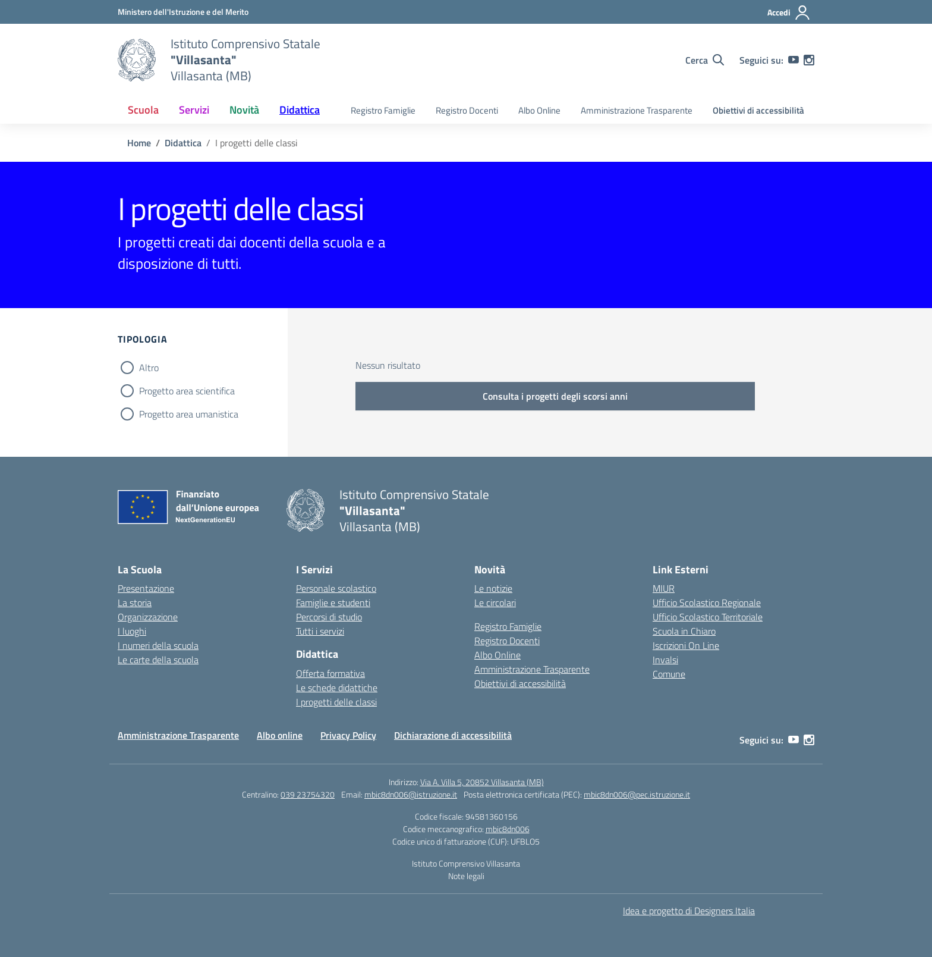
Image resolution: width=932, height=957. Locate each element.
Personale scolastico (336, 588)
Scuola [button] (143, 110)
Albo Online (539, 110)
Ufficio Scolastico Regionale (707, 602)
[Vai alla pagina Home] (139, 143)
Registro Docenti (467, 110)
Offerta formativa (330, 673)
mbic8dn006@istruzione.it (410, 794)
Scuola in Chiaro (684, 631)
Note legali (466, 876)
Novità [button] (244, 110)
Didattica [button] (299, 110)
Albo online (280, 735)
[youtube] (793, 60)
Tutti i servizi (320, 631)
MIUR (664, 588)
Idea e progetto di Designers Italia (689, 910)
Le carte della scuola (158, 659)
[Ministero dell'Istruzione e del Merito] (183, 11)
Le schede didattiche (336, 687)
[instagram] (809, 60)
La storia (135, 602)
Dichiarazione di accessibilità (453, 735)
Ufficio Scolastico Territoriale (708, 617)
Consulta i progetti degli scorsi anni (555, 396)
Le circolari (495, 602)
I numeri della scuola (158, 645)
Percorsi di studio (329, 617)
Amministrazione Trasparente (636, 110)
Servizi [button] (194, 110)
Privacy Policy (348, 735)
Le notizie (493, 588)
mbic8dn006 (508, 829)
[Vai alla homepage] (137, 60)
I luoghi (132, 631)
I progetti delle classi (336, 702)
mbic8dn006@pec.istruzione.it (637, 794)
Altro (149, 367)
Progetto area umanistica (188, 414)
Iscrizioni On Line (686, 645)
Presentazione (146, 588)
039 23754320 (308, 794)
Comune (669, 674)
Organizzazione (148, 617)
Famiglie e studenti (333, 602)
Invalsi (665, 659)
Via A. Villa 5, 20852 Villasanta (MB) (482, 782)
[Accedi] (789, 12)
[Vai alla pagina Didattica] (183, 143)
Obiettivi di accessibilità (758, 110)
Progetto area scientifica (187, 391)
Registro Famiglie (383, 110)
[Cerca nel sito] (705, 60)
